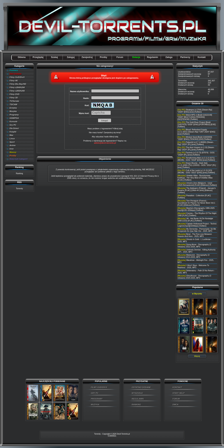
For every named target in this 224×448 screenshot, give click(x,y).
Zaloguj (71, 57)
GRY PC (95, 393)
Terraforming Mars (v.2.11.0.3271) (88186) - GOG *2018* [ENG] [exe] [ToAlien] (196, 159)
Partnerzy (185, 57)
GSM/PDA (14, 118)
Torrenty (19, 188)
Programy (14, 115)
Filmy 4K (14, 81)
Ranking (19, 173)
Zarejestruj (87, 57)
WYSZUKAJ (137, 393)
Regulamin (152, 57)
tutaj (116, 137)
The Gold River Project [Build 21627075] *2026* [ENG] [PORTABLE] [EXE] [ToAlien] (196, 124)
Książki (13, 132)
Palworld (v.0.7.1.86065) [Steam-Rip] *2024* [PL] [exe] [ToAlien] (195, 143)
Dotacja (136, 57)
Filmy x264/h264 (17, 87)
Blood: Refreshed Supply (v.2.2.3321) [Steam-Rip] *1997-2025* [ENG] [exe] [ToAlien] (196, 132)
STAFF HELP (179, 393)
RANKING (136, 404)
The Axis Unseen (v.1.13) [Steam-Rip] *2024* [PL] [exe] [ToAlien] (195, 148)
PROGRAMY (97, 399)
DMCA (176, 404)
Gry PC (13, 125)
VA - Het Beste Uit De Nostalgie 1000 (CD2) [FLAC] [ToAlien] (195, 219)
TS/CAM (13, 104)
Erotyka (13, 108)
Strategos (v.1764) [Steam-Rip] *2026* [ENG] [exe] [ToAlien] (194, 111)
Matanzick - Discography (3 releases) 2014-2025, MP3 (193, 256)
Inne (12, 149)
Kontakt (202, 57)
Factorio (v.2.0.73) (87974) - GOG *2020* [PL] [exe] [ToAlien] (195, 153)
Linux (12, 138)
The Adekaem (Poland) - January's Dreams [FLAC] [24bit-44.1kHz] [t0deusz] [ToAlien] (196, 190)
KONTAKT (177, 387)
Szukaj (54, 57)
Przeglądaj (38, 57)
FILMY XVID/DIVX (99, 387)
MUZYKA (95, 404)
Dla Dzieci (14, 128)
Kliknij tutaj (117, 128)
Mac (11, 135)
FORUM (176, 399)
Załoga (168, 57)
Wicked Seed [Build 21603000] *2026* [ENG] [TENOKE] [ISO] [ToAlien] (194, 138)
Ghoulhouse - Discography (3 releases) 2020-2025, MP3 (194, 277)
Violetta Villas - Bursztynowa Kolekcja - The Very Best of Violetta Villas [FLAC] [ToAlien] (194, 177)
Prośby (103, 57)
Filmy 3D (14, 98)
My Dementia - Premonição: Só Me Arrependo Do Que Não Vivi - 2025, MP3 (196, 230)
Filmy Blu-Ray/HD (18, 84)
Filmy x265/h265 (17, 91)
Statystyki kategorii (19, 159)
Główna (22, 57)
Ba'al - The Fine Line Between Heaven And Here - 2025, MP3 (194, 235)
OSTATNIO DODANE (141, 387)
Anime (13, 145)
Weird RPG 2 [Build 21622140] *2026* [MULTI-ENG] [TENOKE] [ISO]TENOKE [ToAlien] (194, 117)
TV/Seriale (14, 101)
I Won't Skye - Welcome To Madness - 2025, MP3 (193, 266)
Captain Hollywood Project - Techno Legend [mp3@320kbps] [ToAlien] (196, 225)
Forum (119, 57)
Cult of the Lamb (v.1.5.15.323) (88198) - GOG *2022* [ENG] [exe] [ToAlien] (196, 171)
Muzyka (13, 111)
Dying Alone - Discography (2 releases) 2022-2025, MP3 (194, 245)
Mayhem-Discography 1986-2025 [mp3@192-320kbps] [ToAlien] (195, 209)
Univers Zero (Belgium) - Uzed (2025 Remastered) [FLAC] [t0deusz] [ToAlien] (197, 184)
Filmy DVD (14, 94)
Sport (12, 142)
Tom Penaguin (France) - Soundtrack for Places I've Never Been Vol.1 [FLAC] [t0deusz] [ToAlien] (196, 203)
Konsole (13, 121)
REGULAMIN (138, 399)
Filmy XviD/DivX (17, 77)
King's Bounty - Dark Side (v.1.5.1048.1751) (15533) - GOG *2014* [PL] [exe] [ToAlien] (196, 165)
